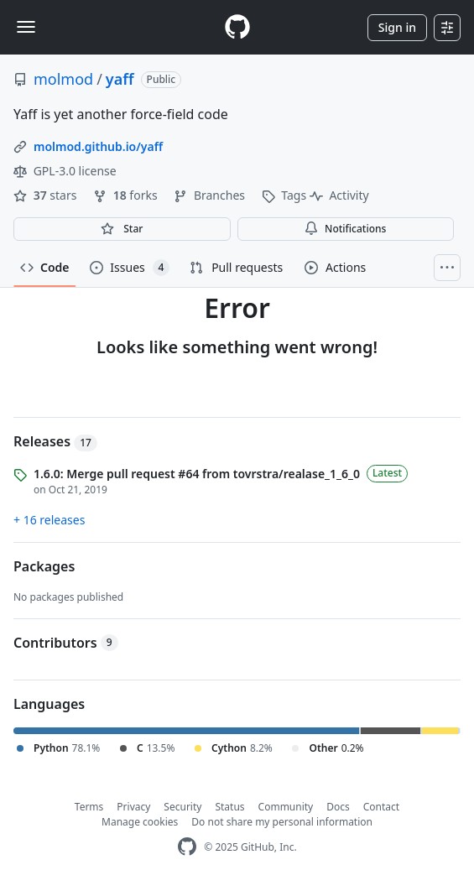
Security (182, 807)
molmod (63, 79)
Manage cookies (140, 822)
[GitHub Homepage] (187, 846)
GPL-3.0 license (65, 171)
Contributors (65, 642)
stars (46, 195)
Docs (338, 807)
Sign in (397, 27)
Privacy (133, 807)
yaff (120, 79)
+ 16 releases (49, 520)
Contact (381, 807)
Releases (55, 441)
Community (286, 807)
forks (126, 195)
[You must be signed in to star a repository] (122, 229)
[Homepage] (237, 27)
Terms (89, 807)
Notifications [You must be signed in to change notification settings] (345, 228)
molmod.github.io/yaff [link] (98, 146)
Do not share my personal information (281, 822)
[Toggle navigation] (26, 26)
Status (229, 807)
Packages (44, 566)
